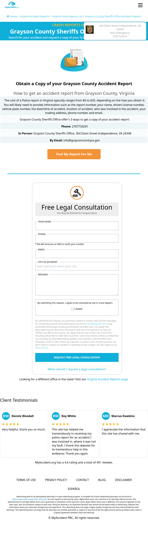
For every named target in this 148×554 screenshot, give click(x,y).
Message (43, 275)
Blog (102, 480)
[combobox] (77, 266)
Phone (42, 234)
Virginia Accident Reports (34, 16)
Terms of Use (41, 347)
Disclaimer (123, 480)
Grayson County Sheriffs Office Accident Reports (113, 16)
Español (74, 489)
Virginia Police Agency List (67, 16)
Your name (44, 222)
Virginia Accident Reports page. (108, 379)
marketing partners (96, 323)
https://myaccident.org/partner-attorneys (29, 499)
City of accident (48, 262)
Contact (82, 480)
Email (41, 250)
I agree (78, 309)
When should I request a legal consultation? (77, 369)
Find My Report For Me (74, 154)
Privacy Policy (56, 480)
